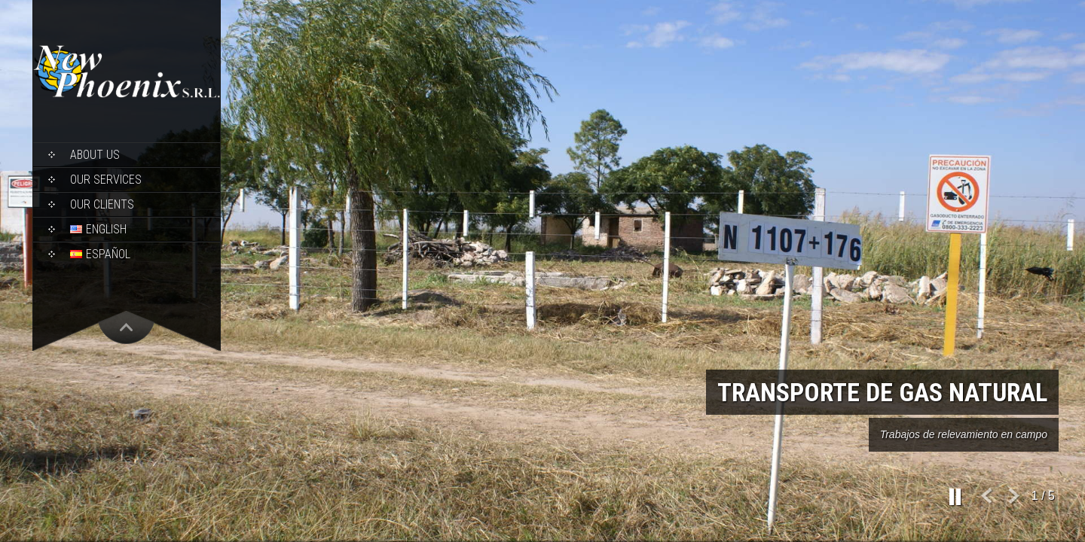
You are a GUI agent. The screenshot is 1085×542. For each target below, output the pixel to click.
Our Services (106, 179)
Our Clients (102, 204)
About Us (95, 155)
